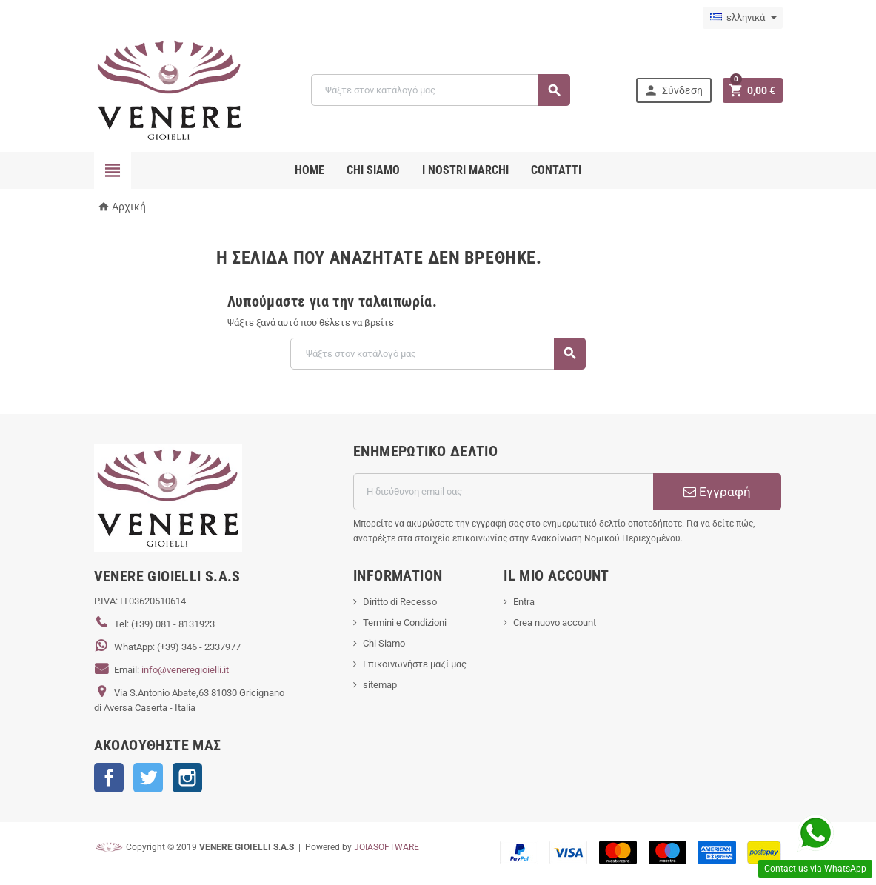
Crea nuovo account (554, 622)
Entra (524, 601)
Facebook (109, 777)
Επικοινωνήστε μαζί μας (415, 663)
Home (309, 170)
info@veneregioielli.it (185, 669)
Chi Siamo (384, 643)
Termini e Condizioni (405, 622)
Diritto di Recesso (400, 601)
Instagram (187, 777)
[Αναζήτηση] (440, 90)
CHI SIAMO (373, 170)
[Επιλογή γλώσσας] (743, 18)
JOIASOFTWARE (386, 847)
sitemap (380, 684)
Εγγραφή (717, 491)
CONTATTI (556, 170)
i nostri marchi (465, 170)
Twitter (148, 777)
